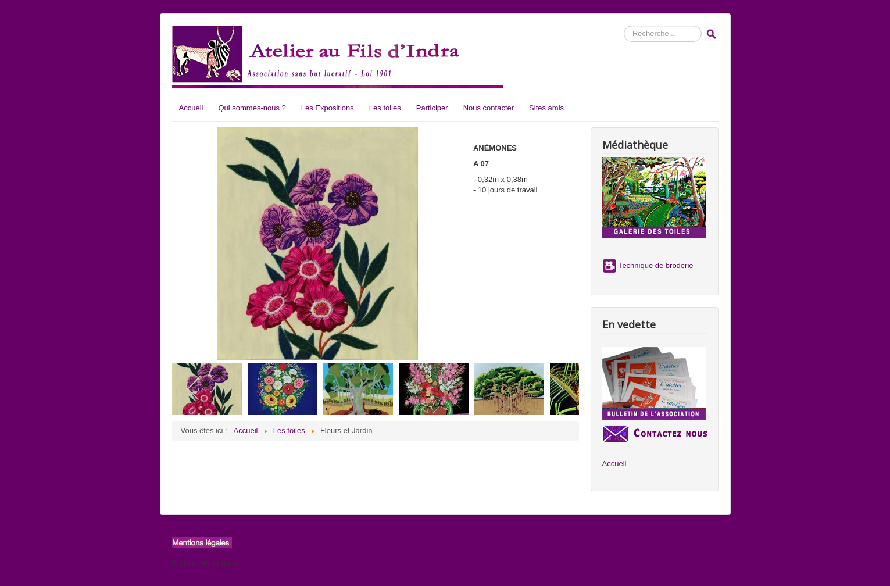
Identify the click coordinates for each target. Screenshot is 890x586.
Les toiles (385, 107)
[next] (557, 388)
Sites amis (546, 107)
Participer (432, 107)
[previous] (194, 388)
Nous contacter (488, 107)
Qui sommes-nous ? (251, 107)
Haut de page (695, 563)
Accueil (191, 107)
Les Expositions (327, 107)
